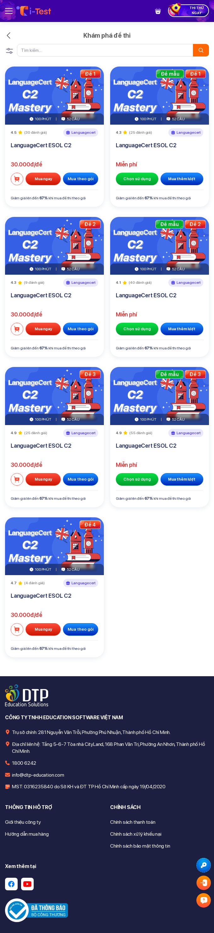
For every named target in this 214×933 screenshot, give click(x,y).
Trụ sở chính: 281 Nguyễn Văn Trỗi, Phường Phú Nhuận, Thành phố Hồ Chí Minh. (91, 732)
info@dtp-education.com (38, 775)
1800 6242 (24, 763)
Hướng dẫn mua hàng (26, 834)
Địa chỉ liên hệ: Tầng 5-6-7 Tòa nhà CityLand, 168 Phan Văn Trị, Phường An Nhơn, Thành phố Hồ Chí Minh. (108, 747)
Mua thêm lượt (181, 179)
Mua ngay (43, 179)
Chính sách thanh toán (132, 822)
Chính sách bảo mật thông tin (140, 846)
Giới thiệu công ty (23, 822)
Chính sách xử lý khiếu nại (135, 834)
